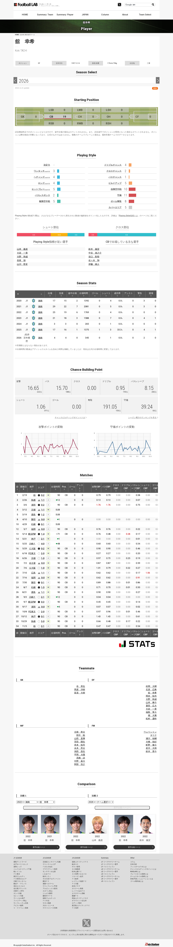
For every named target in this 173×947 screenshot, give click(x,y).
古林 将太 (79, 732)
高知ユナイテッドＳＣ (80, 898)
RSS (155, 88)
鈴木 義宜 (94, 249)
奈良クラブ (76, 886)
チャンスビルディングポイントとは (70, 417)
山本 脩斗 (151, 702)
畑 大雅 (152, 715)
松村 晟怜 (151, 718)
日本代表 (133, 864)
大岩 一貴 (22, 253)
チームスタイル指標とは (139, 876)
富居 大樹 (79, 692)
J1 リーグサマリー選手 (109, 864)
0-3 (42, 602)
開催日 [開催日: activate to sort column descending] (23, 487)
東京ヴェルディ (19, 876)
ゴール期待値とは (136, 881)
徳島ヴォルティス (49, 898)
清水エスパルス (19, 886)
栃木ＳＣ (75, 864)
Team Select (145, 14)
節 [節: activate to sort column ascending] (17, 487)
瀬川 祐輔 (151, 738)
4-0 (42, 543)
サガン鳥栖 (47, 903)
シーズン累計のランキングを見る (142, 417)
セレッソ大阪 (18, 896)
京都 (33, 509)
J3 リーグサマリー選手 (109, 879)
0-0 (42, 519)
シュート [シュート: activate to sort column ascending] (106, 294)
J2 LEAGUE (47, 858)
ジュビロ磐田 (47, 893)
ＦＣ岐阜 (75, 879)
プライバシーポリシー (85, 931)
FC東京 (32, 553)
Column (105, 14)
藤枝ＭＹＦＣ (47, 896)
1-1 (42, 500)
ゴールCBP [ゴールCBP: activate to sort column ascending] (155, 488)
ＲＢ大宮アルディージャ (52, 879)
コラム (132, 862)
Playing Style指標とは (128, 216)
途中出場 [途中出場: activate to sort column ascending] (72, 294)
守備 (119, 195)
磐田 (33, 519)
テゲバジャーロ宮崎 (50, 908)
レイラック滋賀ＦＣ (79, 881)
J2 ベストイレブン (108, 874)
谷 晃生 (80, 686)
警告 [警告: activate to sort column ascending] (140, 294)
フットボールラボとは (138, 867)
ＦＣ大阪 (75, 884)
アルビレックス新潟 (50, 888)
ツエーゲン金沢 (77, 876)
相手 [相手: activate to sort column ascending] (32, 487)
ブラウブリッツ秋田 (50, 869)
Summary (104, 858)
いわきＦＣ (47, 874)
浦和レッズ (18, 867)
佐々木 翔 (94, 260)
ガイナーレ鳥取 (77, 888)
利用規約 (64, 931)
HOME (25, 14)
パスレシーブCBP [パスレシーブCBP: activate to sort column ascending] (135, 488)
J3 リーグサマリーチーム (110, 876)
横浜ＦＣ (46, 881)
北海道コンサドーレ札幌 (52, 862)
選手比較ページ (39, 847)
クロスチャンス (114, 171)
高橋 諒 (80, 758)
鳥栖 (33, 500)
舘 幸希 (152, 692)
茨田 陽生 (79, 741)
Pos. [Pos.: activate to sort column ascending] (64, 487)
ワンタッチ (42, 171)
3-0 (42, 621)
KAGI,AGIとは (135, 871)
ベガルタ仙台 (47, 867)
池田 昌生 (79, 751)
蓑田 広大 (151, 705)
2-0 (42, 553)
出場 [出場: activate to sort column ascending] (50, 294)
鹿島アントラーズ (20, 862)
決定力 (47, 165)
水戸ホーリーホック (21, 864)
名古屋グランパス (20, 888)
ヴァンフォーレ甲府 (50, 886)
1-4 (42, 534)
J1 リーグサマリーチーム (110, 862)
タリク (153, 735)
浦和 (33, 505)
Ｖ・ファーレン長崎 (21, 908)
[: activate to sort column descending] (18, 294)
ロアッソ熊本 (77, 903)
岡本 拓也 (151, 696)
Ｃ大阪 (32, 548)
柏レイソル (18, 871)
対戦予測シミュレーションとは (141, 879)
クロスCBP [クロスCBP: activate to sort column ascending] (116, 488)
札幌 (33, 524)
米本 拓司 (79, 745)
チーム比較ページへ (50, 807)
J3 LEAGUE (76, 858)
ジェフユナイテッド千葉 (22, 869)
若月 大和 (151, 748)
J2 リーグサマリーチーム (110, 869)
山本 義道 (22, 249)
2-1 (42, 539)
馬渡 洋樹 (79, 689)
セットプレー (41, 189)
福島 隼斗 (151, 712)
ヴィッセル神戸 (19, 898)
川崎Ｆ (32, 543)
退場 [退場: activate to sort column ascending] (151, 294)
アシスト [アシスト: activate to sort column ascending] (128, 294)
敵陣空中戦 (44, 201)
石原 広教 (151, 689)
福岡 (33, 529)
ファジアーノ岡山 (20, 901)
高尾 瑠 (21, 260)
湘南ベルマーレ (48, 884)
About (125, 14)
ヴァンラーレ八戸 (49, 864)
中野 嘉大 (79, 761)
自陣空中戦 (116, 189)
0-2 (42, 495)
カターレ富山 (47, 891)
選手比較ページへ (122, 807)
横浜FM (32, 534)
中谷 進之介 (95, 253)
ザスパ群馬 (76, 867)
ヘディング (42, 177)
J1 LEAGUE (18, 858)
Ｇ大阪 (32, 568)
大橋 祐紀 (151, 741)
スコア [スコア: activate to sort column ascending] (41, 487)
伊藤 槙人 (94, 264)
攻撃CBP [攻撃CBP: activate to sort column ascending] (96, 487)
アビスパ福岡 (18, 905)
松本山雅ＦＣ (77, 871)
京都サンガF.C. (19, 891)
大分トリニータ (48, 905)
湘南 (40, 300)
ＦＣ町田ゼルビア (20, 879)
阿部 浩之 (79, 764)
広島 (33, 573)
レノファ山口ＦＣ (78, 891)
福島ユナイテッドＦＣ (80, 862)
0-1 (42, 524)
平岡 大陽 (79, 754)
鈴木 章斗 (151, 751)
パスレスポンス (42, 195)
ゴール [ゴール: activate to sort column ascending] (95, 294)
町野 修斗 (151, 745)
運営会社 (97, 931)
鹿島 (33, 514)
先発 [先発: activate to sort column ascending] (61, 294)
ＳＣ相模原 (76, 869)
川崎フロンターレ (20, 881)
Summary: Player (65, 14)
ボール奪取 (116, 201)
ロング (44, 183)
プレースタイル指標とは (139, 874)
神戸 (33, 539)
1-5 (42, 587)
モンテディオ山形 (49, 871)
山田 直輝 (79, 738)
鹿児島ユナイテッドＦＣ (81, 905)
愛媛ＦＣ (75, 896)
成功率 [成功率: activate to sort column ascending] (117, 294)
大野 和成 (22, 256)
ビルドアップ (115, 183)
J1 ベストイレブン (108, 867)
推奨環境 (72, 931)
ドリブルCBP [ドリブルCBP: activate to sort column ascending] (126, 488)
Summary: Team (45, 14)
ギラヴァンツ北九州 (79, 901)
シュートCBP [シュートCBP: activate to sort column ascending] (145, 488)
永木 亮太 (79, 748)
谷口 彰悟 (94, 256)
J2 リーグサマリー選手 (109, 871)
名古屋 (32, 563)
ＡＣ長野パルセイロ (79, 874)
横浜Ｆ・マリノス (20, 884)
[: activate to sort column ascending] (24, 294)
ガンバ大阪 (18, 893)
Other (132, 858)
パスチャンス (115, 177)
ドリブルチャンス (113, 165)
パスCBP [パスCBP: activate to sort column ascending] (106, 487)
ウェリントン (150, 732)
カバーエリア (115, 207)
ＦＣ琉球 (75, 908)
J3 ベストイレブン (108, 881)
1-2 (42, 514)
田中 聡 (80, 735)
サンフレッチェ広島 (21, 903)
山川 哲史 (22, 264)
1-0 (42, 558)
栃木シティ (47, 876)
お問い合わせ (107, 931)
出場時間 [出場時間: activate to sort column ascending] (83, 294)
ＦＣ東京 (17, 874)
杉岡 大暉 (151, 686)
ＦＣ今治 (46, 901)
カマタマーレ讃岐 (78, 893)
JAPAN (85, 14)
